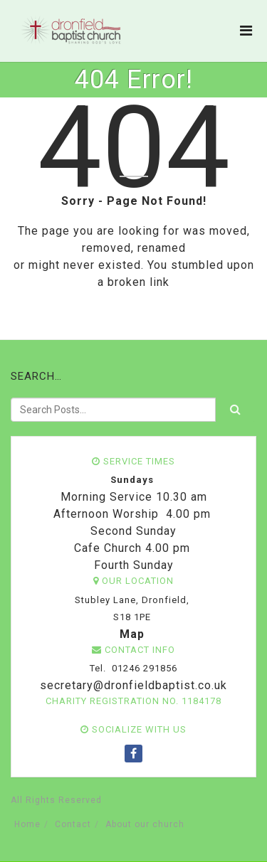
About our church (144, 824)
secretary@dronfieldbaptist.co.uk (131, 685)
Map (132, 634)
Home (27, 824)
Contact (73, 824)
